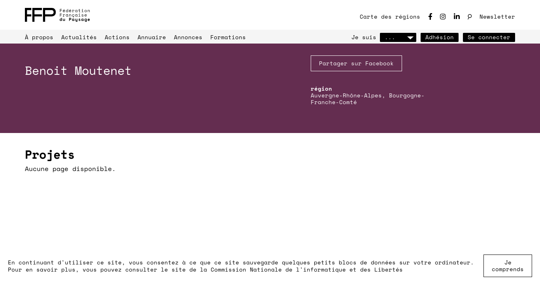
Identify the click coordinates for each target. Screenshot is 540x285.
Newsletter (497, 16)
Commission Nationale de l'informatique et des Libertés (307, 269)
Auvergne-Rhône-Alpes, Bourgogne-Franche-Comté (368, 98)
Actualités (79, 37)
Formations (228, 37)
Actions (117, 37)
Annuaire (152, 37)
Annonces (188, 37)
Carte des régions (390, 16)
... (398, 37)
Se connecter (489, 37)
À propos (39, 37)
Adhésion (439, 37)
